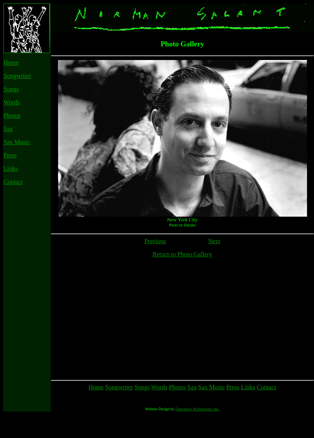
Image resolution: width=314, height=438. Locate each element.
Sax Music (17, 142)
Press (10, 155)
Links (11, 168)
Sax (8, 128)
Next (214, 241)
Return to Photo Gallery (182, 254)
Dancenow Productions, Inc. (197, 432)
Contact (13, 181)
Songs (11, 89)
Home (11, 62)
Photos (12, 115)
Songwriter (17, 75)
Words (11, 102)
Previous (155, 241)
